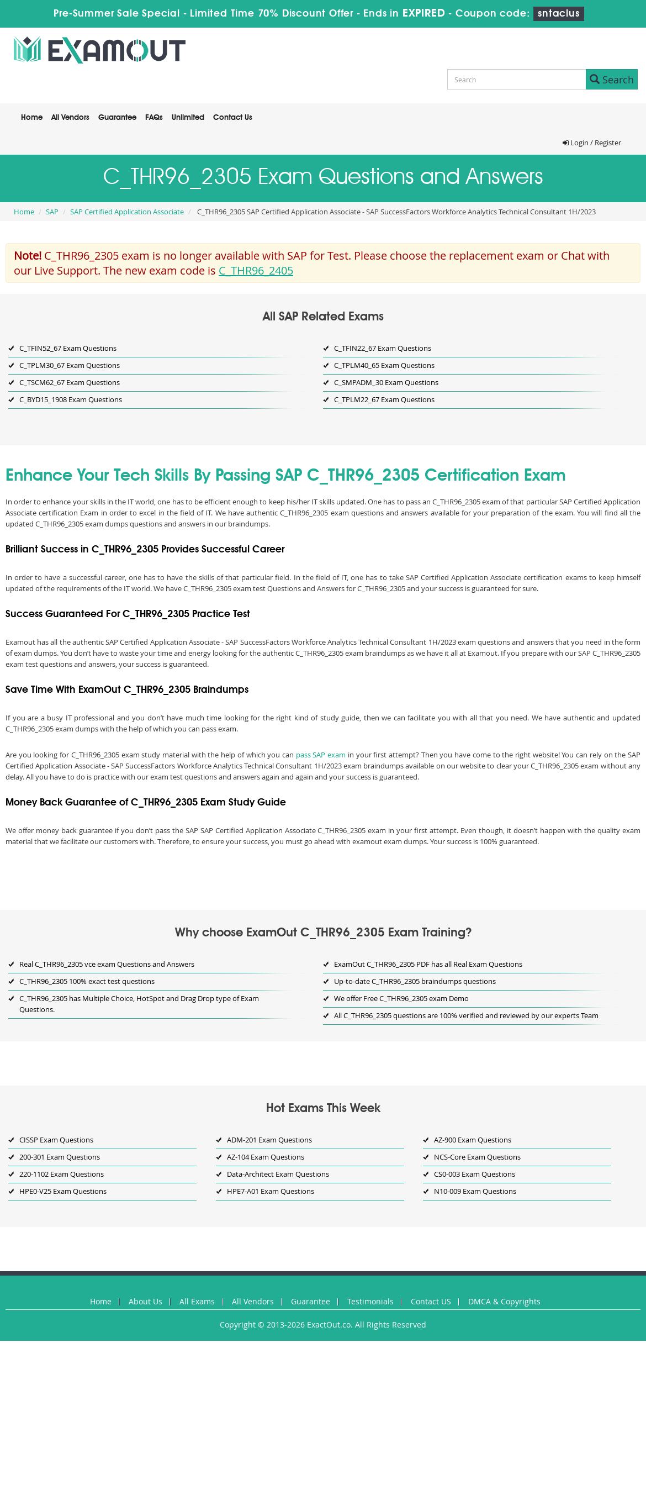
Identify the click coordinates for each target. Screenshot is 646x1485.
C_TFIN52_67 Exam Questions (68, 348)
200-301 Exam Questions (59, 1157)
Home (32, 118)
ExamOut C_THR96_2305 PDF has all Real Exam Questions (428, 964)
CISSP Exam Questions (56, 1140)
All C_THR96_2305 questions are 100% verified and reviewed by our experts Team (466, 1015)
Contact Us (232, 118)
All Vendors (70, 118)
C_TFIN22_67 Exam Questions (382, 348)
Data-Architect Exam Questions (278, 1174)
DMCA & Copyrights (504, 1301)
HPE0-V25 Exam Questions (63, 1191)
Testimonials (370, 1301)
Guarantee (117, 118)
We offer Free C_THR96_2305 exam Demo (401, 998)
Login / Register (592, 143)
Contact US (431, 1301)
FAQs (154, 118)
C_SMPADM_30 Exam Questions (386, 382)
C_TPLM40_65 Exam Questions (384, 365)
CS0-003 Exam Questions (474, 1174)
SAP (52, 212)
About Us (145, 1301)
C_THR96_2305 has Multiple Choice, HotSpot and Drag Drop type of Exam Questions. (139, 1003)
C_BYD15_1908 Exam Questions (70, 399)
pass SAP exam (321, 755)
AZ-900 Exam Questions (472, 1140)
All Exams (197, 1301)
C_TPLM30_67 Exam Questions (69, 365)
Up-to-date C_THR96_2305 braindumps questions (415, 981)
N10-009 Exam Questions (475, 1191)
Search (612, 79)
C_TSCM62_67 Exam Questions (69, 382)
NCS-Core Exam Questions (477, 1157)
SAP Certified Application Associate (127, 212)
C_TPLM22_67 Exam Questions (384, 399)
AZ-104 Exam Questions (265, 1157)
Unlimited (188, 118)
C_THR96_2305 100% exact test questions (87, 981)
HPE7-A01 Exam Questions (270, 1191)
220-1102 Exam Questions (61, 1174)
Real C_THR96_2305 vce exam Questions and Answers (106, 964)
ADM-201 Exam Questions (269, 1140)
